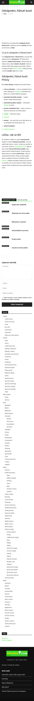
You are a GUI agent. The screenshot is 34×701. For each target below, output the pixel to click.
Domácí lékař (9, 591)
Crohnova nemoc (9, 129)
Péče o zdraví (9, 599)
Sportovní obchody (10, 384)
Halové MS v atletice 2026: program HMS (13, 674)
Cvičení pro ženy (9, 322)
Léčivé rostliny (9, 494)
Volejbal (7, 464)
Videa (6, 392)
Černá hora (10, 421)
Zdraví (8, 6)
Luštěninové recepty (13, 537)
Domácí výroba (11, 532)
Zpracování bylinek (12, 570)
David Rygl (5, 679)
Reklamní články (9, 373)
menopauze (18, 91)
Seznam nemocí (9, 615)
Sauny (6, 375)
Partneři (4, 665)
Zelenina (9, 491)
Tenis (6, 456)
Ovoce (8, 483)
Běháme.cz (5, 638)
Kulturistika (8, 330)
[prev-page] (3, 256)
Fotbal (7, 435)
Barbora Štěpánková (7, 683)
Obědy (9, 545)
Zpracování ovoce (12, 572)
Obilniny (9, 481)
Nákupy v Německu (10, 348)
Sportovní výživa (9, 513)
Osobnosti (8, 357)
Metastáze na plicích (19, 222)
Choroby (7, 588)
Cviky (6, 324)
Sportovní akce (9, 378)
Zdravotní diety (9, 578)
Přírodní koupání (10, 367)
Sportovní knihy (9, 381)
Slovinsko (9, 427)
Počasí (7, 359)
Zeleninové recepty (12, 567)
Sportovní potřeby (10, 389)
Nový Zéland (10, 424)
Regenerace (8, 607)
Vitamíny (7, 518)
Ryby (8, 486)
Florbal (7, 432)
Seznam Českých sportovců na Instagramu (14, 691)
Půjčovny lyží (8, 370)
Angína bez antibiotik (19, 205)
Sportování (8, 451)
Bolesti (7, 586)
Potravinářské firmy (10, 365)
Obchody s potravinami (12, 354)
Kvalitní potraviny (10, 472)
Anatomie (8, 583)
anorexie (6, 117)
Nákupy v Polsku (10, 351)
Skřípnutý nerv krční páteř (20, 213)
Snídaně (9, 564)
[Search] (31, 2)
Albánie (9, 419)
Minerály (7, 497)
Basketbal (8, 405)
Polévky (9, 553)
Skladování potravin (10, 508)
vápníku (6, 105)
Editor (5, 13)
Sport (4, 402)
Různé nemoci (15, 6)
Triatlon (7, 462)
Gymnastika (8, 437)
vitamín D (4, 160)
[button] (3, 2)
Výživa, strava (9, 524)
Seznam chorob (9, 613)
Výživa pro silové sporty (12, 335)
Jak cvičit (7, 327)
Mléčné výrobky (11, 478)
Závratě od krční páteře (20, 248)
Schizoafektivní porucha (20, 230)
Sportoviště (8, 454)
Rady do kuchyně (12, 559)
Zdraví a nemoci (9, 621)
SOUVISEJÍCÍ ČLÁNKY (9, 200)
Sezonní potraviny (10, 505)
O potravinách (9, 499)
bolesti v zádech (17, 68)
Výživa (5, 467)
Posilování (8, 332)
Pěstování (8, 502)
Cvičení (5, 316)
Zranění (7, 626)
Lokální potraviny (10, 346)
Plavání (7, 446)
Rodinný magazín (7, 640)
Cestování (8, 416)
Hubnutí (7, 470)
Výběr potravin (9, 521)
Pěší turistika (6, 394)
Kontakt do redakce (13, 665)
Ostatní (5, 338)
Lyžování (7, 443)
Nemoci (7, 594)
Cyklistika (7, 429)
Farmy (7, 343)
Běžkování (8, 410)
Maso (8, 475)
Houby (9, 534)
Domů (3, 6)
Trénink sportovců (10, 459)
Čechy (6, 397)
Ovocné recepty (11, 551)
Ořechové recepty (12, 548)
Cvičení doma (9, 319)
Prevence (7, 602)
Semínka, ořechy (11, 489)
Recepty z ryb (11, 561)
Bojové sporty (9, 413)
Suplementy (8, 516)
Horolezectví (8, 440)
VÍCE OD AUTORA (22, 200)
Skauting (7, 448)
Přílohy (9, 556)
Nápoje (9, 543)
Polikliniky (8, 362)
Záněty (7, 618)
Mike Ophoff (5, 687)
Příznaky (7, 605)
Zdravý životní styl (10, 623)
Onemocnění (8, 596)
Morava (7, 400)
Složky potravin (9, 510)
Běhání (7, 408)
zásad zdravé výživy (20, 146)
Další (6, 340)
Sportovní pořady (10, 386)
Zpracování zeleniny (12, 575)
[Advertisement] (17, 28)
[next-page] (6, 256)
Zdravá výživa (9, 526)
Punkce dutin (16, 239)
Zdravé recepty (9, 529)
